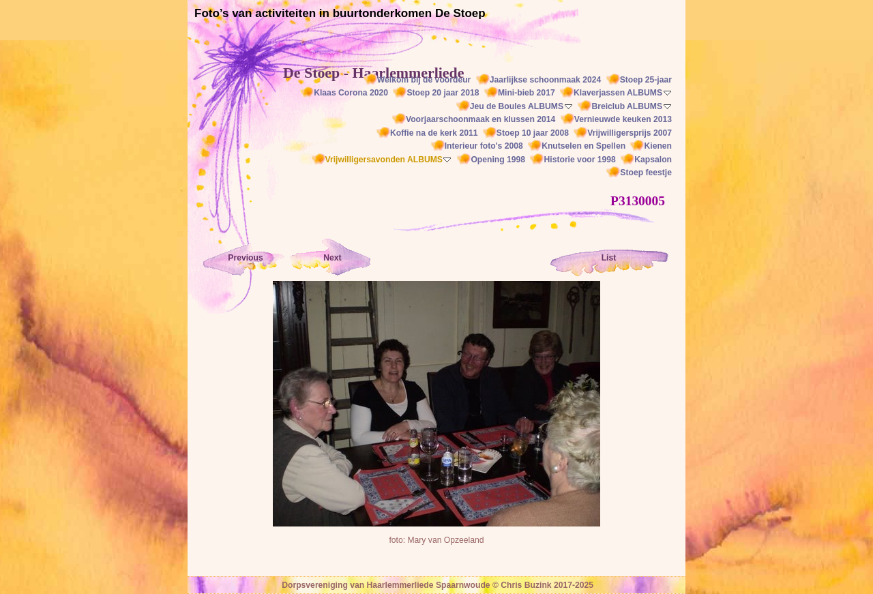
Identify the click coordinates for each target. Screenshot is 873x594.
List (609, 258)
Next (332, 258)
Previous (245, 258)
